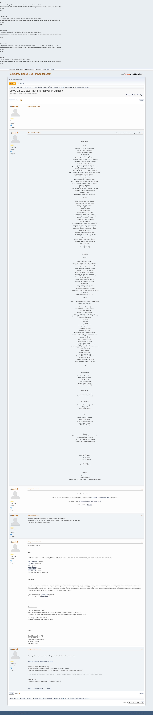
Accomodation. (38, 688)
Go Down (12, 100)
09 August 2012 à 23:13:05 (34, 542)
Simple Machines (24, 713)
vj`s (100, 501)
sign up (53, 69)
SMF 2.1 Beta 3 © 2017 (13, 713)
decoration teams (92, 501)
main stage (94, 497)
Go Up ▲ (143, 713)
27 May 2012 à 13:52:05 (33, 489)
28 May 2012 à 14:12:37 (33, 515)
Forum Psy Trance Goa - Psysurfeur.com (30, 74)
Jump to (126, 702)
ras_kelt (15, 106)
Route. (30, 688)
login (47, 69)
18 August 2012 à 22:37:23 (34, 649)
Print (141, 100)
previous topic (131, 95)
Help (130, 713)
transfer (89, 504)
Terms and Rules (136, 713)
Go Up (11, 693)
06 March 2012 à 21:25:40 (34, 106)
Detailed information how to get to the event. (40, 661)
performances (83, 501)
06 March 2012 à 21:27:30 (34, 132)
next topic (140, 95)
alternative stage (105, 497)
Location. (48, 688)
